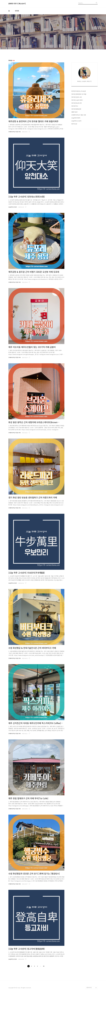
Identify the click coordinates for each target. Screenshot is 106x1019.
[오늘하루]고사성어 (12, 207)
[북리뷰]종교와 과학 (76, 103)
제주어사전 (74, 124)
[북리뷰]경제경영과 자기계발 (78, 94)
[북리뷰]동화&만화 (76, 109)
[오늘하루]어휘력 (75, 118)
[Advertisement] (53, 982)
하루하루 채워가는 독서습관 (78, 91)
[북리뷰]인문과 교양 (76, 97)
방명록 (17, 11)
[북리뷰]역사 (74, 106)
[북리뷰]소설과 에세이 (77, 100)
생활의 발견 (74, 112)
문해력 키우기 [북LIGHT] (17, 4)
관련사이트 (89, 1012)
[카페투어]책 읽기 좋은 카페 (14, 131)
